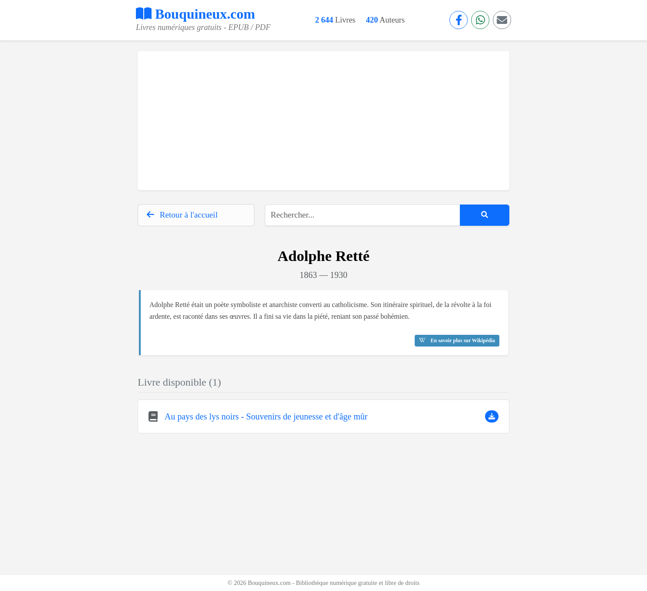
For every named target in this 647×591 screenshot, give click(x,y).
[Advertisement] (323, 121)
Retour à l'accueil (182, 214)
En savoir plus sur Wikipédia (457, 340)
